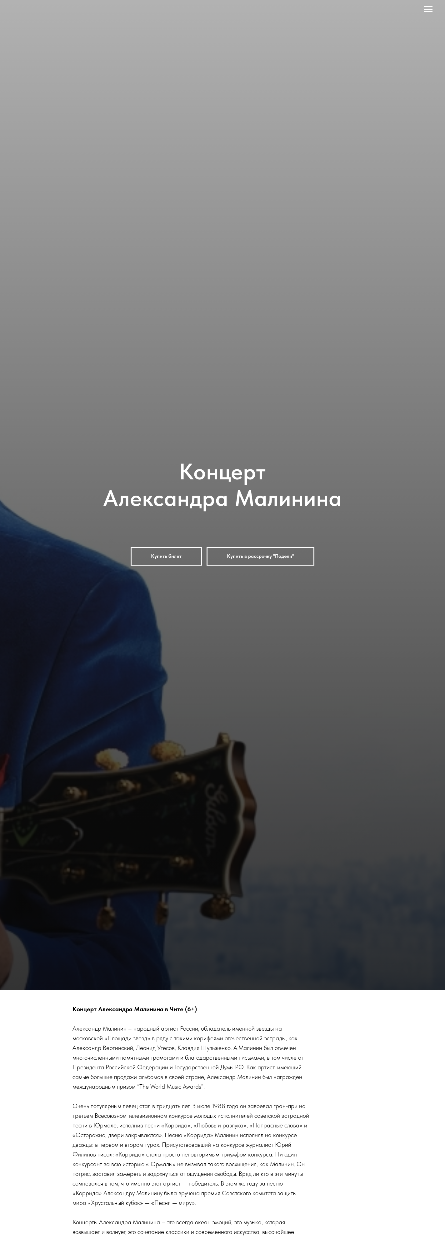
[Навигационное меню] (428, 9)
